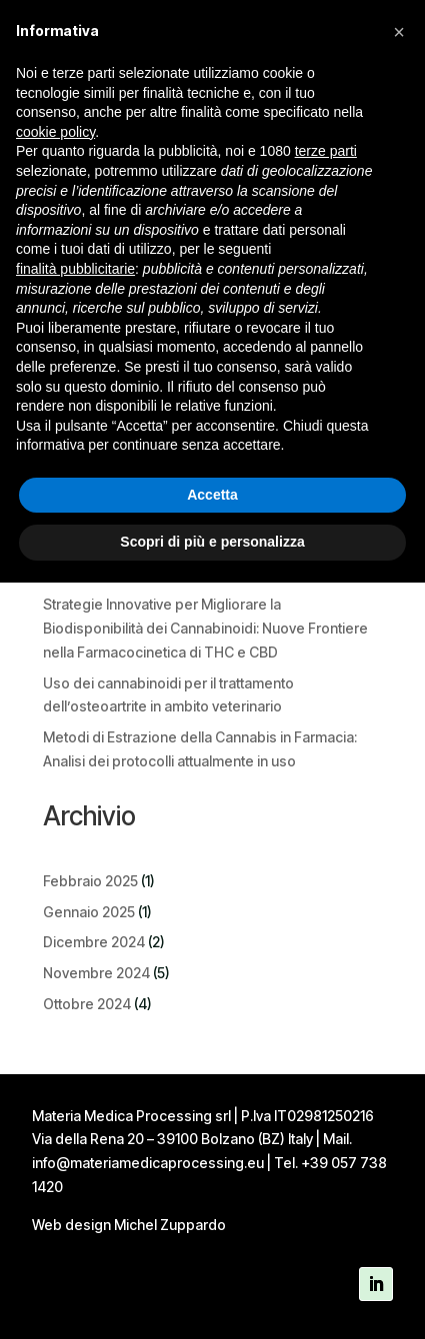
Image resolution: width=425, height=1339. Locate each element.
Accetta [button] (212, 495)
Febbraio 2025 (90, 880)
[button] (399, 32)
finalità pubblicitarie (75, 269)
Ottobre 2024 (87, 1003)
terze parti (326, 151)
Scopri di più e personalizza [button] (212, 542)
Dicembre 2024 (94, 941)
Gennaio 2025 (89, 911)
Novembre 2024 (96, 972)
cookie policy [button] (55, 132)
